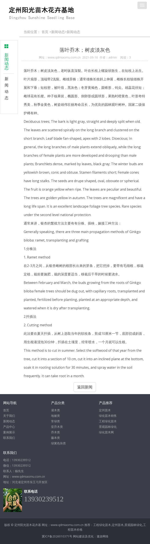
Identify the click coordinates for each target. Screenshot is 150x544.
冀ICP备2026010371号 (57, 536)
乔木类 (55, 432)
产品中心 (9, 427)
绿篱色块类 (58, 443)
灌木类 (55, 410)
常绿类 (55, 421)
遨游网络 (102, 536)
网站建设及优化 (83, 536)
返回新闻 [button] (84, 386)
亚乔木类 (57, 427)
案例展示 (9, 432)
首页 (45, 31)
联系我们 (9, 438)
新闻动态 (9, 88)
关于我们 (9, 416)
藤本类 (55, 438)
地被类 (55, 416)
